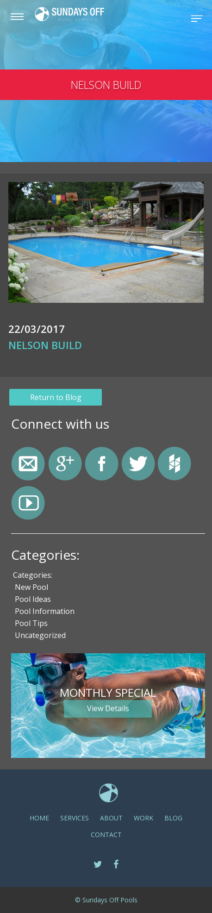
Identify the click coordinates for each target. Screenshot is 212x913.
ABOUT (111, 817)
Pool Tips (31, 623)
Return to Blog (55, 397)
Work (143, 817)
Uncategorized (40, 635)
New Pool (31, 587)
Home (39, 817)
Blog (173, 817)
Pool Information (45, 611)
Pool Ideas (33, 599)
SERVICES (74, 817)
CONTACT (106, 834)
